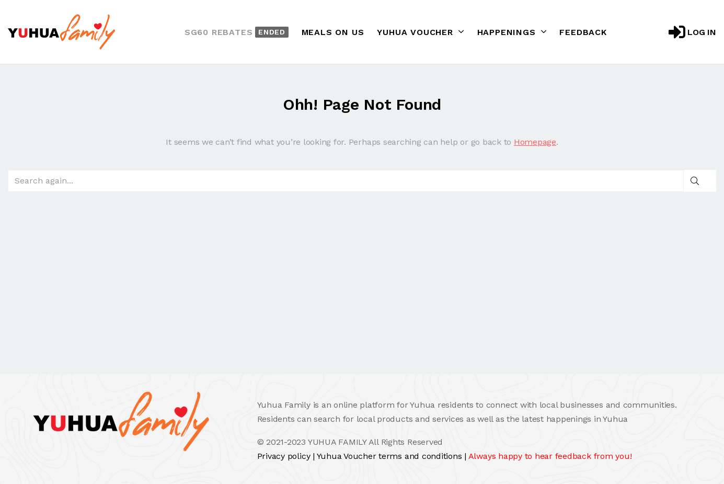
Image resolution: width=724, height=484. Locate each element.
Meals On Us (333, 32)
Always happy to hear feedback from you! (550, 456)
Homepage (535, 142)
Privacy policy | (287, 456)
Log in (692, 32)
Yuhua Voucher (420, 32)
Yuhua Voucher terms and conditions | (392, 456)
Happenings (512, 32)
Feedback (582, 32)
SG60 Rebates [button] (237, 32)
